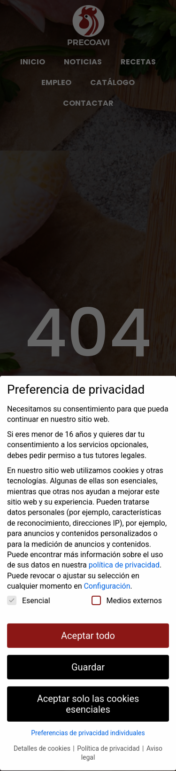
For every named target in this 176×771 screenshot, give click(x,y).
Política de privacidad (109, 735)
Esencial (28, 587)
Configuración (107, 573)
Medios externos (127, 587)
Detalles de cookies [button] (43, 735)
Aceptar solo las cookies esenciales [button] (88, 691)
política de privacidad (124, 552)
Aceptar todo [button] (88, 622)
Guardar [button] (88, 654)
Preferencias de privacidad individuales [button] (88, 720)
